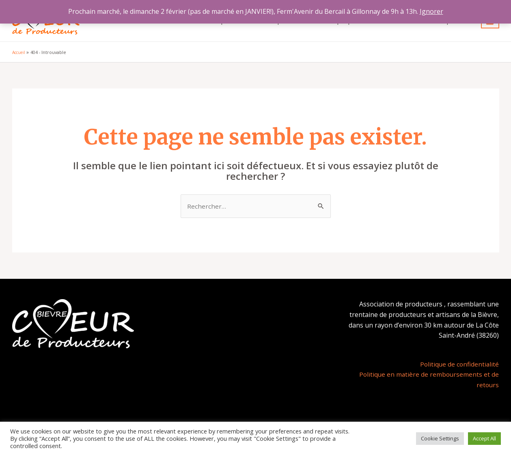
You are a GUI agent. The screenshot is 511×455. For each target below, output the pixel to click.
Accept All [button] (484, 438)
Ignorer (431, 11)
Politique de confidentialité (458, 364)
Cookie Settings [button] (440, 438)
